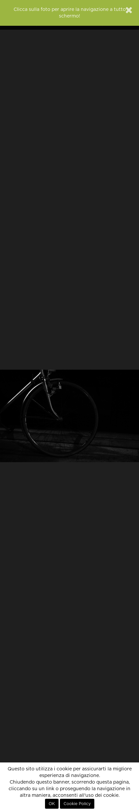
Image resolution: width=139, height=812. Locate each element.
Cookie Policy (77, 804)
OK (52, 804)
